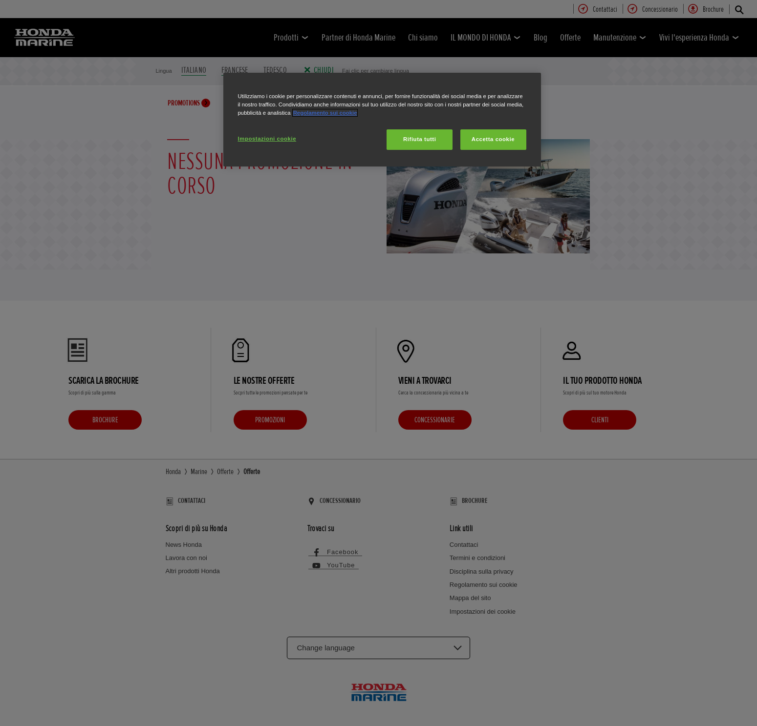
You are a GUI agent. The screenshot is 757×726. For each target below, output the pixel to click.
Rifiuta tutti (419, 139)
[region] (382, 119)
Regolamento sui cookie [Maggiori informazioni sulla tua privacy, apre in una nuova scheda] (325, 113)
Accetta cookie (493, 139)
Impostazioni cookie (267, 139)
